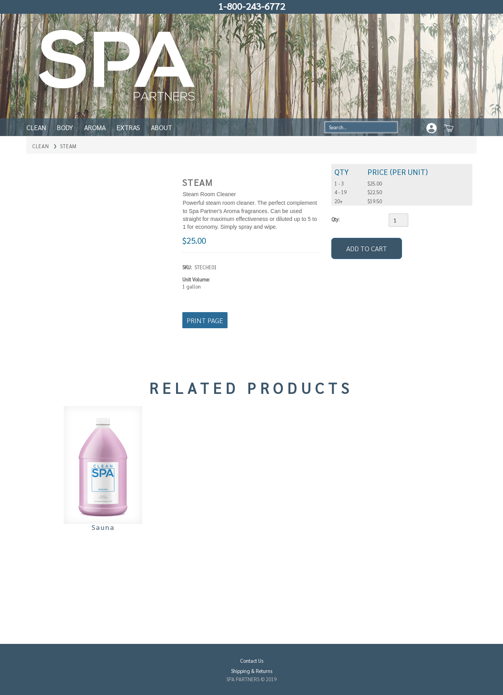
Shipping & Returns (251, 670)
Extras (128, 127)
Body (65, 127)
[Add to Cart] (366, 248)
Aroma (95, 127)
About (161, 127)
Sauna (103, 526)
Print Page (205, 320)
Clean (36, 127)
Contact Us (251, 660)
